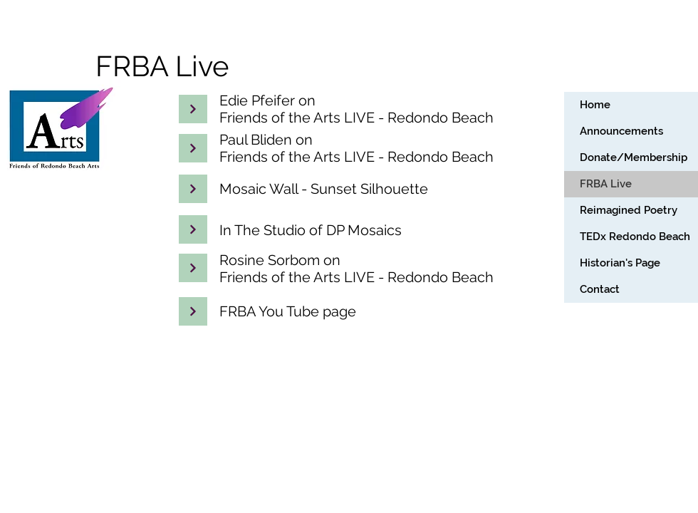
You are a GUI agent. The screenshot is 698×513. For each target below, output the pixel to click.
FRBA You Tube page (287, 311)
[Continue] (193, 148)
